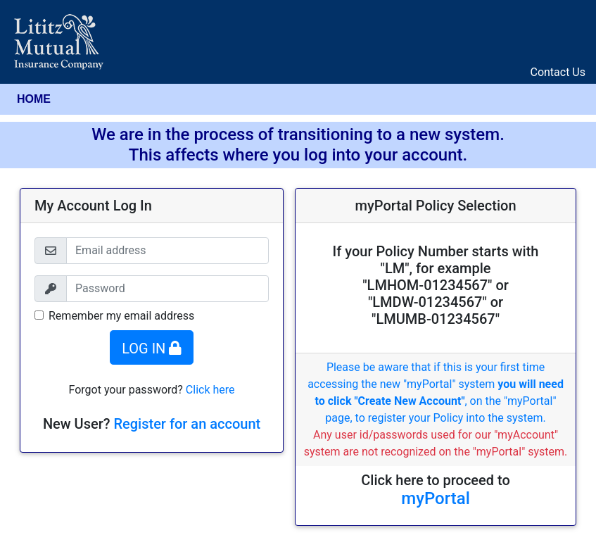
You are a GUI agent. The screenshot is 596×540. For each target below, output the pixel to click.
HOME (34, 99)
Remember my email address (121, 315)
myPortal (435, 498)
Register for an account (186, 423)
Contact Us (557, 72)
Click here (210, 389)
